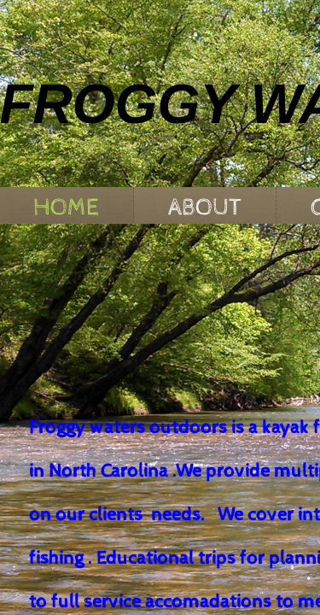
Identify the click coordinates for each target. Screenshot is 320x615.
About (204, 207)
